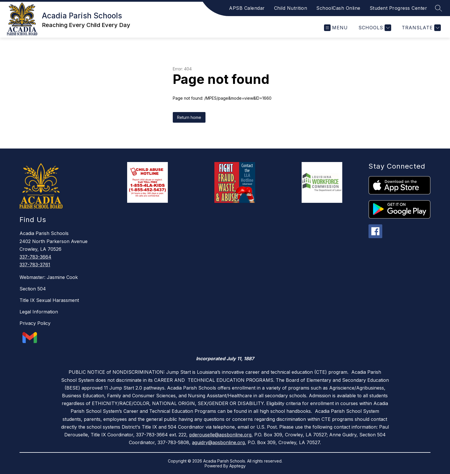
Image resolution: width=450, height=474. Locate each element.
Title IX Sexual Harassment (49, 300)
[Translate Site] (420, 27)
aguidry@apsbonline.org (218, 442)
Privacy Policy (35, 323)
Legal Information (39, 312)
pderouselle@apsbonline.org (220, 435)
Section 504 (33, 289)
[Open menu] (336, 27)
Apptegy (237, 465)
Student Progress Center (398, 8)
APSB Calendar (247, 8)
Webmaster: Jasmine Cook (49, 277)
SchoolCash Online (338, 8)
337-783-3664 (35, 257)
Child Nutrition (290, 8)
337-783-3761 (35, 264)
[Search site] (438, 8)
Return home (189, 117)
